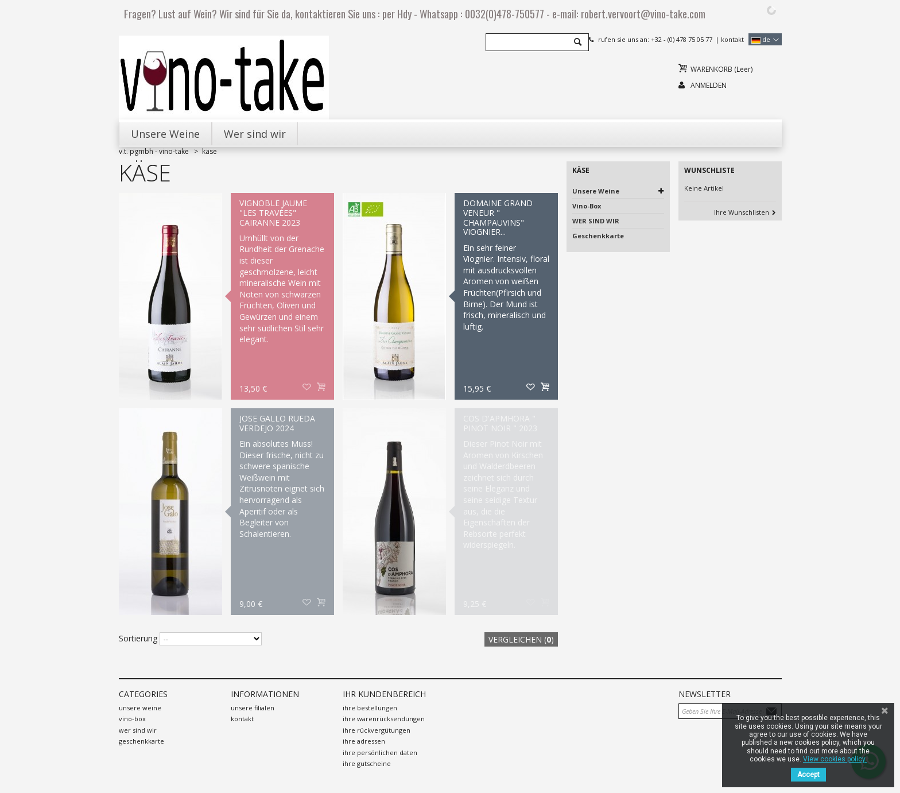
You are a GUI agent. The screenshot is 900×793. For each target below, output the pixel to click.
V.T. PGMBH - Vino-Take (154, 151)
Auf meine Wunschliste (307, 387)
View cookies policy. (835, 759)
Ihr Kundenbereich (384, 693)
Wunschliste (709, 170)
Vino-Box (586, 206)
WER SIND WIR (595, 220)
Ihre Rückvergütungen (376, 730)
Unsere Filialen (252, 707)
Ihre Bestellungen (370, 707)
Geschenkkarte (598, 235)
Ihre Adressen (364, 741)
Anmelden (708, 85)
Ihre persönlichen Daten (380, 752)
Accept (808, 775)
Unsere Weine (595, 191)
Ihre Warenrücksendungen (384, 718)
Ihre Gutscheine (367, 763)
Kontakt (732, 39)
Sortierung (138, 638)
